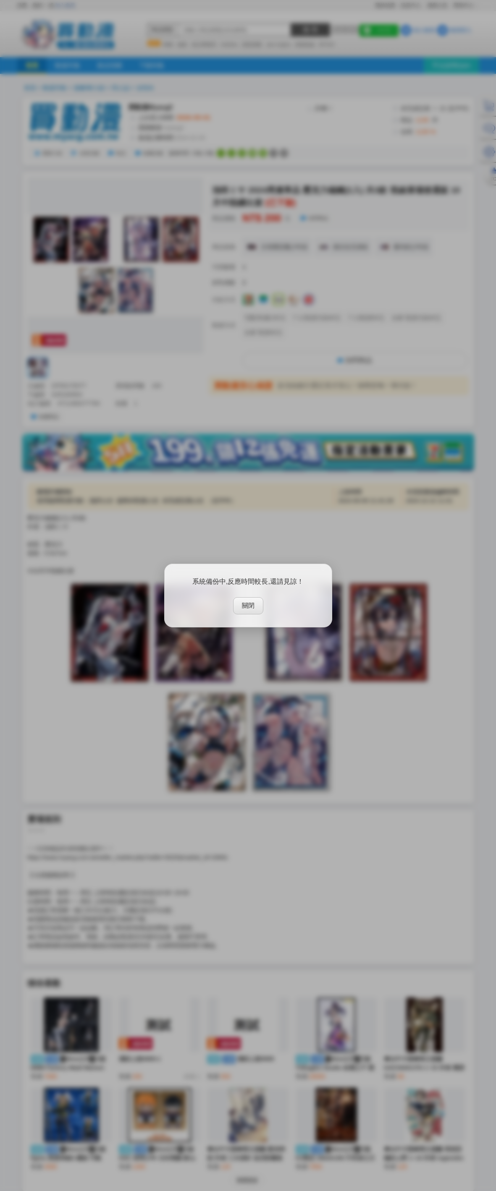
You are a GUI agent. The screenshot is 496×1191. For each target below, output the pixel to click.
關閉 (248, 605)
